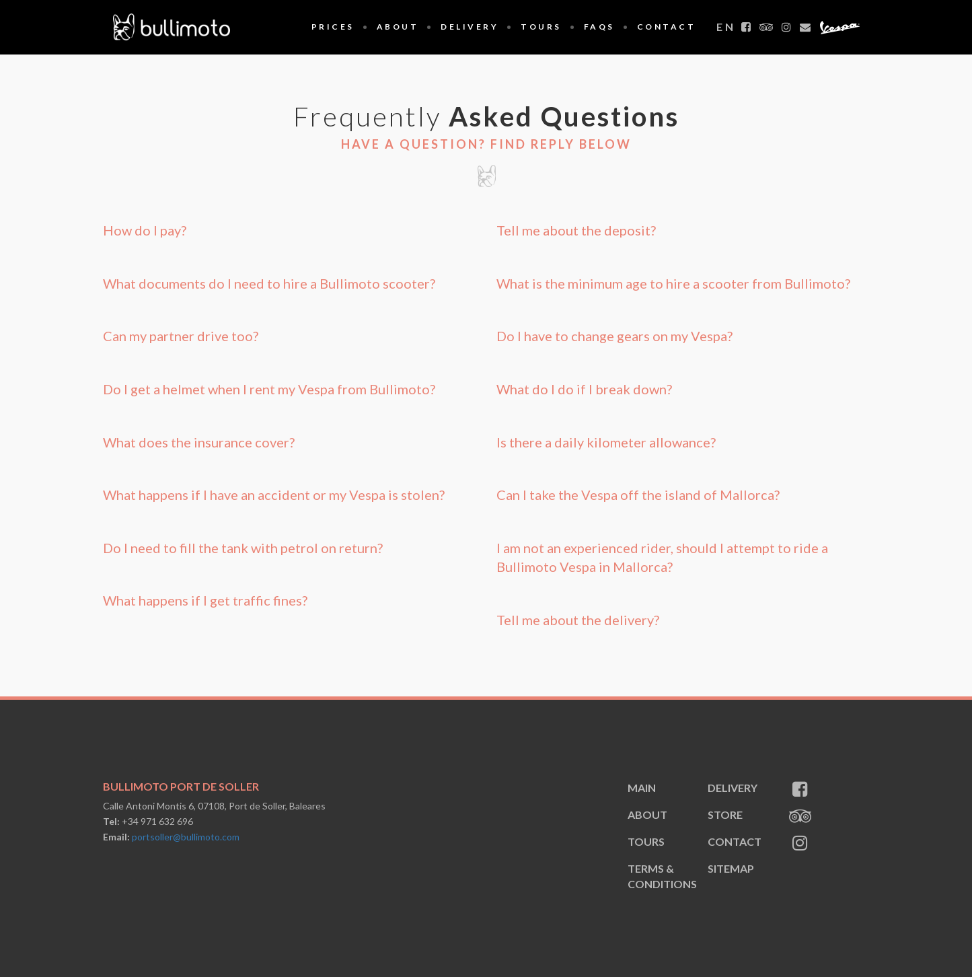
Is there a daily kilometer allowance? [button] (606, 442)
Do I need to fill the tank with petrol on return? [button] (243, 548)
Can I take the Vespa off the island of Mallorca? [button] (638, 494)
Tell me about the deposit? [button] (576, 230)
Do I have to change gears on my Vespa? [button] (614, 336)
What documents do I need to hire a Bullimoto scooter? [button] (269, 283)
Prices (332, 27)
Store (725, 814)
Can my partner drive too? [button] (180, 336)
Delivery (469, 27)
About (398, 27)
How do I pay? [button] (144, 230)
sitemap (731, 868)
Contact (666, 27)
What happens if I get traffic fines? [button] (205, 600)
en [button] (725, 26)
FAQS (599, 27)
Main (642, 787)
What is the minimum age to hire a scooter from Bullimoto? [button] (673, 283)
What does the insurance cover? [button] (199, 442)
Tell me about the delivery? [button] (577, 620)
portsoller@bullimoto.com (185, 836)
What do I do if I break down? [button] (584, 389)
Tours (541, 27)
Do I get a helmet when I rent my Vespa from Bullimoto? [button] (269, 389)
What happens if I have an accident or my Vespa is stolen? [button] (274, 494)
